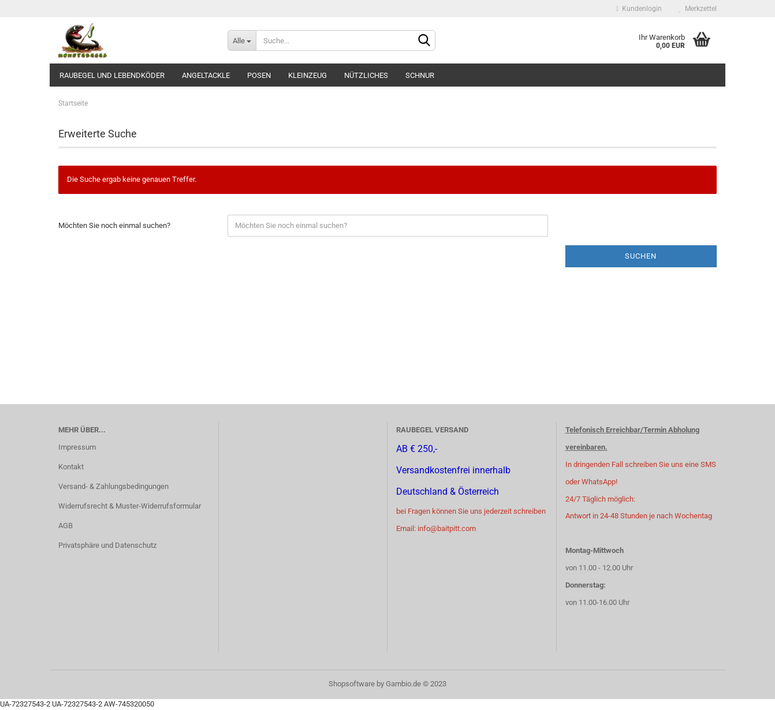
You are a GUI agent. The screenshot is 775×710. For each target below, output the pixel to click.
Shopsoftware (352, 683)
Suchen (641, 256)
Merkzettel (698, 9)
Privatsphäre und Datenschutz (107, 545)
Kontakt (71, 466)
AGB (65, 525)
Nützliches (366, 75)
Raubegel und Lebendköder (112, 75)
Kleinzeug (307, 75)
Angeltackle (206, 75)
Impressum (77, 447)
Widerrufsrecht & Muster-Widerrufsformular (129, 506)
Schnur (419, 75)
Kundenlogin (639, 9)
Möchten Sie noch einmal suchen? (114, 225)
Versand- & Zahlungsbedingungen (113, 486)
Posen (259, 75)
